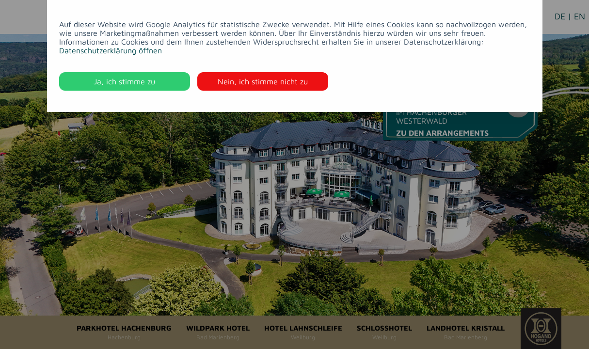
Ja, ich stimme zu (124, 81)
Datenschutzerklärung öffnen (110, 50)
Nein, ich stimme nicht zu (263, 81)
